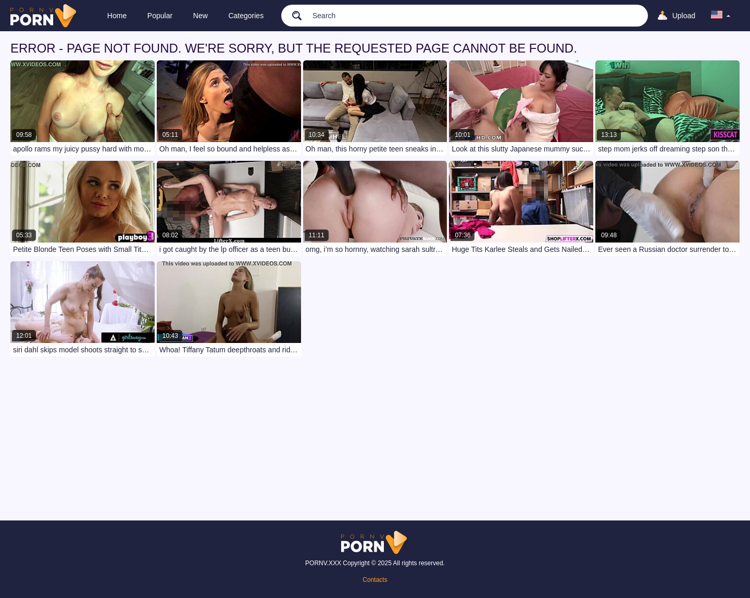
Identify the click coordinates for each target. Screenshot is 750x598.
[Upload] (676, 15)
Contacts (374, 579)
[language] (721, 15)
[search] (292, 15)
